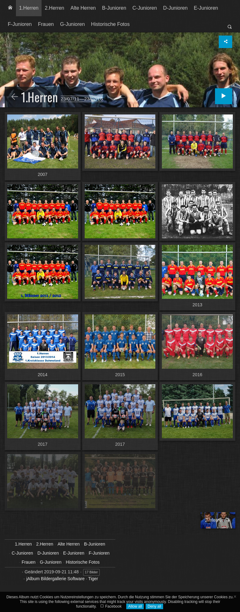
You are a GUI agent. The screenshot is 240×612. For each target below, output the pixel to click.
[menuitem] (10, 8)
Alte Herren (83, 8)
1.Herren (28, 8)
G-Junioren (72, 24)
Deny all (154, 606)
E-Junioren (206, 8)
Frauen (46, 24)
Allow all (135, 606)
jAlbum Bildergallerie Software (55, 578)
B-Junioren (114, 8)
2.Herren (54, 8)
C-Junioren (144, 8)
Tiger (93, 578)
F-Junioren (20, 24)
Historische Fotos (110, 24)
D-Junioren (175, 8)
